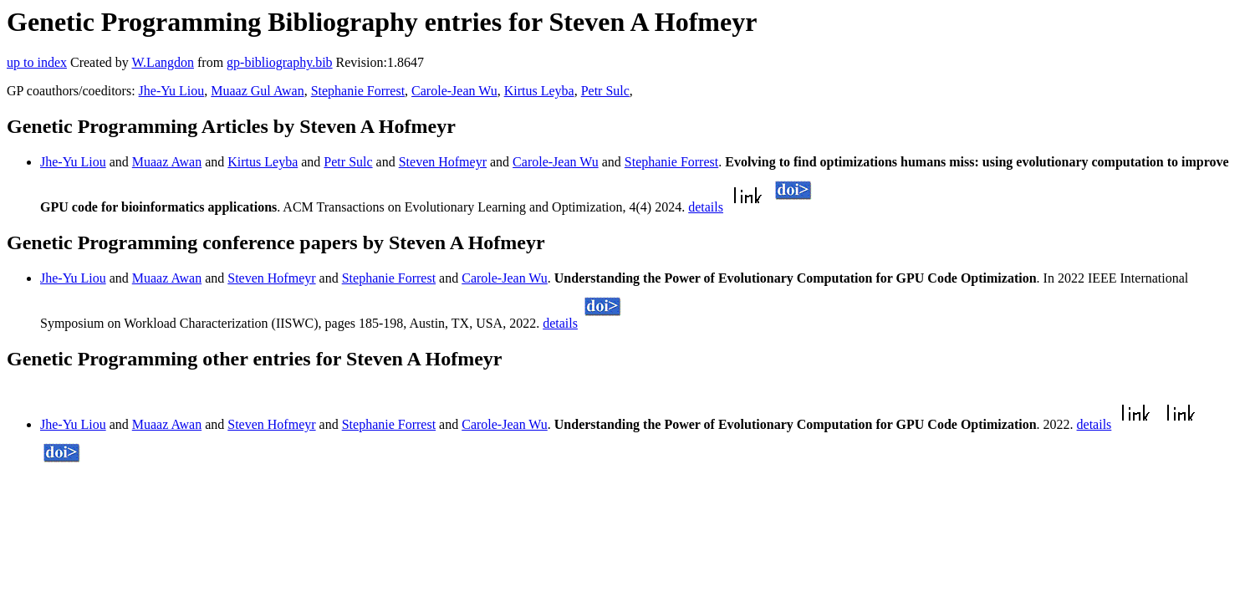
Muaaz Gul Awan (257, 91)
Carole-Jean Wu (454, 91)
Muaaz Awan (167, 162)
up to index (37, 62)
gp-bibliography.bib (280, 62)
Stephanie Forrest (358, 91)
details (705, 207)
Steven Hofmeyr (443, 162)
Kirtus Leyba (539, 91)
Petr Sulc (605, 91)
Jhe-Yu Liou (172, 91)
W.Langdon (162, 62)
